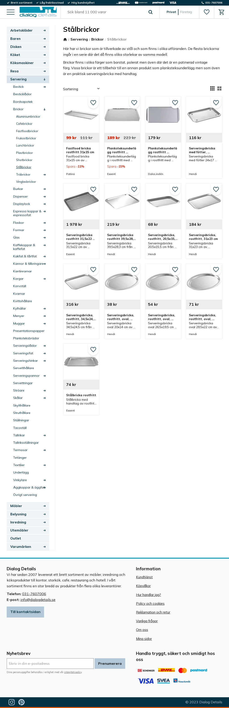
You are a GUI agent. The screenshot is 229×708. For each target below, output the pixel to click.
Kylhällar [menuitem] (19, 308)
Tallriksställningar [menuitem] (26, 443)
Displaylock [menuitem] (21, 204)
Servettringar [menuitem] (23, 383)
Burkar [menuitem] (18, 189)
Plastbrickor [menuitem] (24, 153)
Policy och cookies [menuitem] (150, 603)
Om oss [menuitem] (142, 630)
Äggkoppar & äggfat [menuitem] (29, 487)
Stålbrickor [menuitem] (23, 167)
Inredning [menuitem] (18, 522)
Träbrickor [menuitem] (23, 174)
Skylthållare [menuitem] (21, 405)
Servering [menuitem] (18, 79)
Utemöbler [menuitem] (19, 530)
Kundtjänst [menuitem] (144, 577)
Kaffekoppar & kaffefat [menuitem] (24, 247)
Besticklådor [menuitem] (22, 94)
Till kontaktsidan (25, 611)
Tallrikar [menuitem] (19, 435)
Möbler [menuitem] (16, 506)
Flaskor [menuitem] (18, 223)
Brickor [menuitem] (18, 109)
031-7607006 (34, 594)
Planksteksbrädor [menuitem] (26, 338)
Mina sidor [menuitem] (144, 639)
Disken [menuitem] (15, 47)
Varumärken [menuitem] (20, 546)
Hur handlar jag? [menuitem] (148, 595)
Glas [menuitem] (16, 237)
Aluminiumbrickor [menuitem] (28, 116)
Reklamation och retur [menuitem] (153, 612)
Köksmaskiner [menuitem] (22, 63)
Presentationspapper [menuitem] (29, 331)
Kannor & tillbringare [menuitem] (28, 264)
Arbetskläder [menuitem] (21, 30)
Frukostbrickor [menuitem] (26, 138)
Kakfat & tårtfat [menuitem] (25, 256)
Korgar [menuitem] (18, 279)
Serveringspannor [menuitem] (26, 376)
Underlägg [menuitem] (21, 472)
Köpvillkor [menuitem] (143, 586)
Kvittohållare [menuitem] (22, 301)
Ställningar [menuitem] (21, 420)
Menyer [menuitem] (18, 316)
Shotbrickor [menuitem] (24, 160)
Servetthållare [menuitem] (23, 368)
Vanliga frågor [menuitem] (147, 621)
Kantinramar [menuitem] (22, 271)
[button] (11, 12)
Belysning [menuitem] (18, 514)
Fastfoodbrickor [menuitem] (27, 131)
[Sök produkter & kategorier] (104, 12)
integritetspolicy (73, 672)
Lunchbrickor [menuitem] (25, 145)
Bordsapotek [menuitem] (23, 102)
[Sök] (150, 12)
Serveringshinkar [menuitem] (25, 361)
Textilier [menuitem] (19, 465)
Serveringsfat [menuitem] (23, 353)
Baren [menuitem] (15, 39)
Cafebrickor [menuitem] (24, 123)
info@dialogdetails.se (37, 599)
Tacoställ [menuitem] (20, 428)
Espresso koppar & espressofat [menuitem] (27, 213)
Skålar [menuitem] (18, 398)
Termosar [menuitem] (20, 450)
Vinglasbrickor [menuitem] (26, 181)
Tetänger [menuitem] (20, 458)
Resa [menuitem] (14, 71)
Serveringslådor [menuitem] (25, 346)
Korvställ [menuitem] (19, 286)
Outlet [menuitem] (15, 538)
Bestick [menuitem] (18, 87)
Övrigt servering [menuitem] (25, 495)
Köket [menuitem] (15, 55)
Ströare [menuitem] (18, 390)
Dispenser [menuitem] (20, 196)
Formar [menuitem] (18, 230)
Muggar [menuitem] (19, 323)
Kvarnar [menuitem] (19, 294)
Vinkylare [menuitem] (20, 480)
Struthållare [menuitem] (21, 413)
